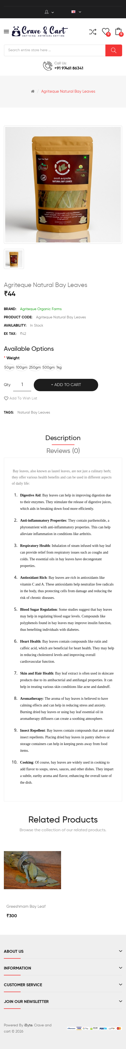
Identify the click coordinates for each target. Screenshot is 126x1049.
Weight (13, 358)
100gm (21, 367)
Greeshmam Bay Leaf (26, 906)
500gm (49, 367)
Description (63, 438)
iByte (28, 1025)
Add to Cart (67, 385)
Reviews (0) (63, 451)
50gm (9, 367)
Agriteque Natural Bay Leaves (68, 91)
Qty (7, 385)
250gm (35, 367)
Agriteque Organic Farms (41, 309)
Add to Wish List (23, 398)
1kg (59, 367)
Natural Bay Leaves (34, 412)
